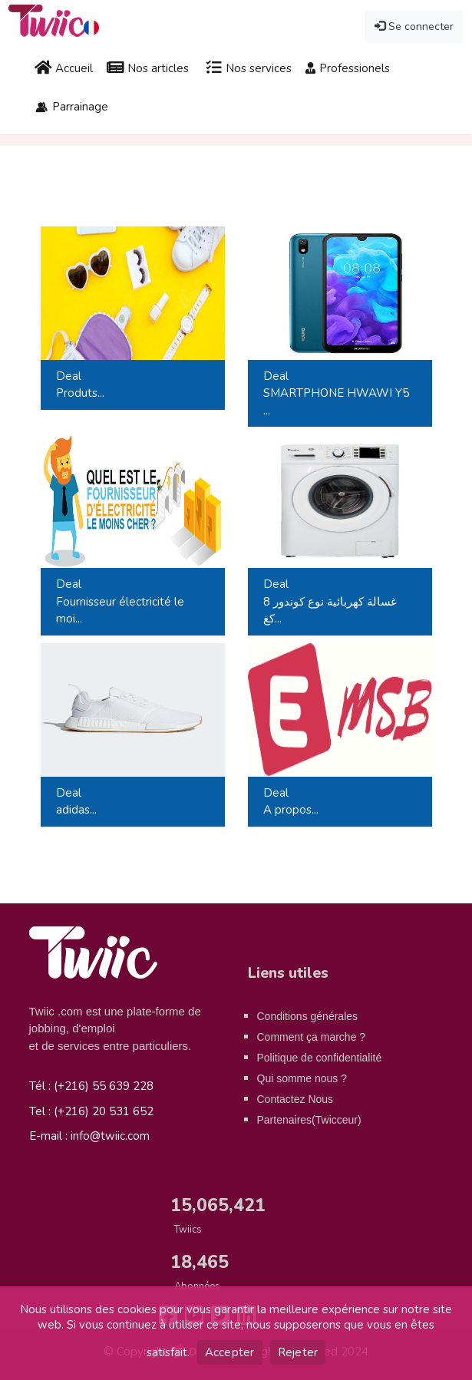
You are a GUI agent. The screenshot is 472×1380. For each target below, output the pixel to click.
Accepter (230, 1352)
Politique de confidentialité (319, 1058)
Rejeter (298, 1352)
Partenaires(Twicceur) (309, 1120)
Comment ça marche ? (311, 1037)
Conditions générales (307, 1016)
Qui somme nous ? (302, 1078)
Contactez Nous (295, 1099)
